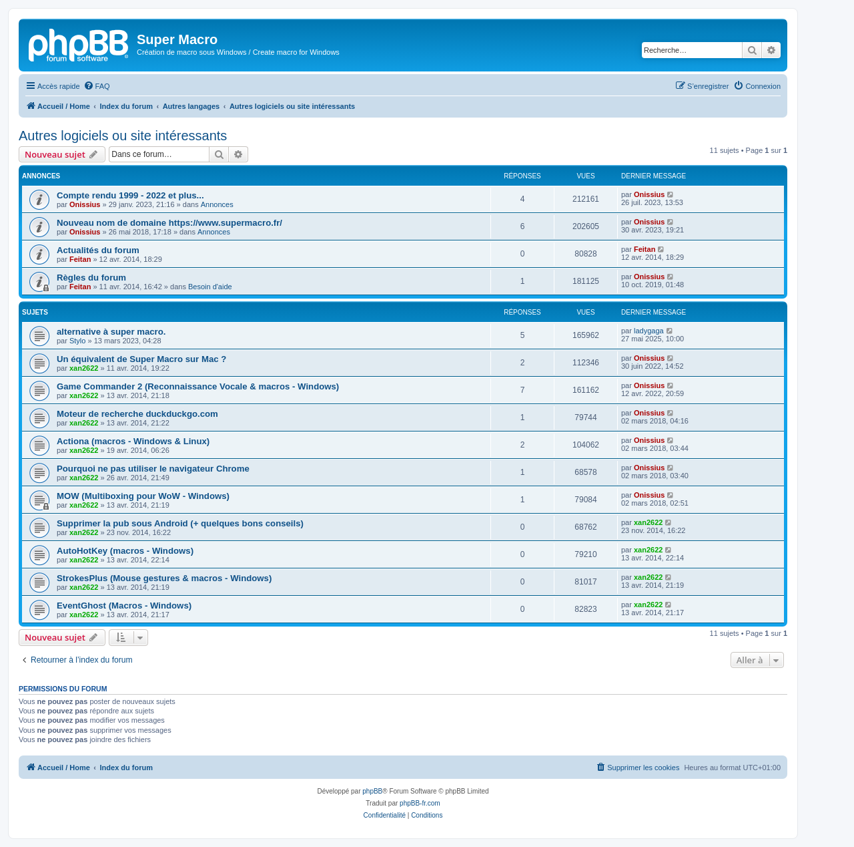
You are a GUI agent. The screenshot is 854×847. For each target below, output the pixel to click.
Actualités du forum (98, 250)
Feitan (80, 259)
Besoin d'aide (210, 287)
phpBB (372, 791)
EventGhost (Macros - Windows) (124, 606)
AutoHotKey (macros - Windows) (125, 551)
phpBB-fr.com (420, 803)
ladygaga (649, 331)
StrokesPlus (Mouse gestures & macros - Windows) (164, 578)
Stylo (77, 341)
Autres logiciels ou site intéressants (123, 135)
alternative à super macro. (111, 332)
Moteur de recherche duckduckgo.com (137, 414)
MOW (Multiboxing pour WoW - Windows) (143, 496)
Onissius (84, 204)
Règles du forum (91, 278)
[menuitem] (96, 86)
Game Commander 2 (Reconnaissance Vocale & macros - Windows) (198, 386)
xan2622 (83, 368)
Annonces (217, 204)
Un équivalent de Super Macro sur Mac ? (141, 359)
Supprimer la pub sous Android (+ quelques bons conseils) (180, 523)
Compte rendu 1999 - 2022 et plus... (130, 195)
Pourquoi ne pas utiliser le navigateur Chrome (153, 469)
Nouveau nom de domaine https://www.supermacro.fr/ (169, 223)
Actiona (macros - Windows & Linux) (133, 441)
